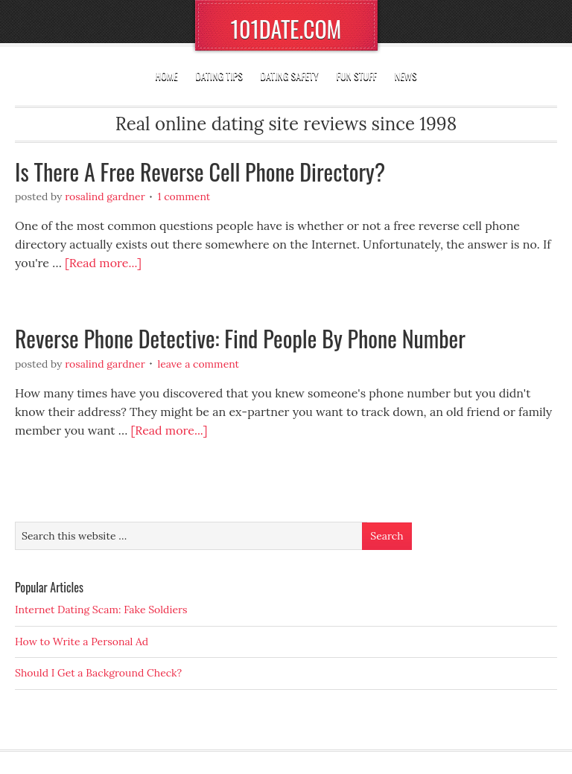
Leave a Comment (198, 364)
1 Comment (183, 196)
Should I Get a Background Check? (98, 672)
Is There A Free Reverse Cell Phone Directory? (200, 171)
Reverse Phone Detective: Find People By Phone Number (240, 338)
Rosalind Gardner (105, 196)
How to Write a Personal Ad (81, 641)
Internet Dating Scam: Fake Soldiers (101, 609)
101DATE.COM (286, 28)
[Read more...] (103, 262)
